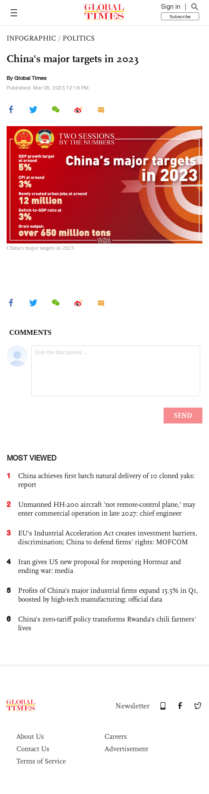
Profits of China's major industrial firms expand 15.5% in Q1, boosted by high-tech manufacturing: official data (108, 594)
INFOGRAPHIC (31, 38)
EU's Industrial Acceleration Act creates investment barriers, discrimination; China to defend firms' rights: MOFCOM (107, 537)
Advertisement (126, 749)
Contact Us (32, 749)
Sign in (170, 6)
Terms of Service (41, 761)
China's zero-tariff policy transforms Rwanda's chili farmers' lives (107, 623)
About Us (30, 736)
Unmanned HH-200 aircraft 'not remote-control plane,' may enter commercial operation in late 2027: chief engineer (106, 508)
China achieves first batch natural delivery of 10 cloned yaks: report (106, 480)
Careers (115, 736)
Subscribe (180, 16)
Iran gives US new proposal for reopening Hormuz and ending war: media (99, 566)
